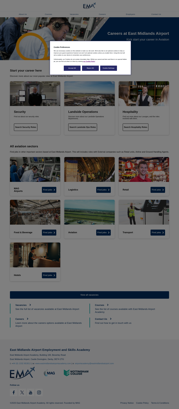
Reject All (90, 68)
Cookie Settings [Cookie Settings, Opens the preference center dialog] (108, 68)
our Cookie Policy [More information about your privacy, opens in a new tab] (89, 61)
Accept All (72, 68)
